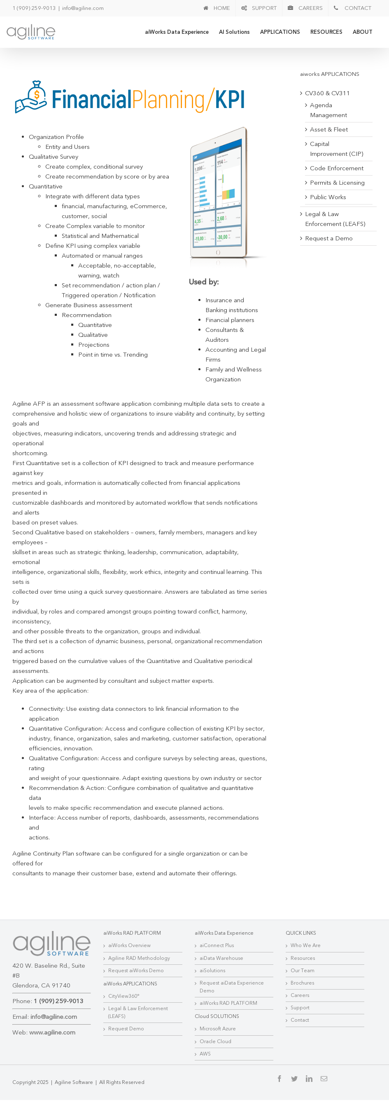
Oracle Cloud (213, 1069)
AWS (203, 1082)
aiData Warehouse (219, 986)
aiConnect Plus (215, 973)
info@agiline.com (83, 8)
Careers (297, 1023)
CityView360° (123, 1024)
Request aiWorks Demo (135, 998)
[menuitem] (213, 8)
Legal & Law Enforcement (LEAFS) (137, 1040)
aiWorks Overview (128, 973)
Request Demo (125, 1057)
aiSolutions (210, 998)
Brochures (299, 1011)
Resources (300, 986)
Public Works (325, 197)
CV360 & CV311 (324, 93)
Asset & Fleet (326, 129)
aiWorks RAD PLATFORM (226, 1031)
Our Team (300, 998)
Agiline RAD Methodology (138, 986)
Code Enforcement (334, 168)
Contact (297, 1048)
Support (297, 1035)
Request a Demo (326, 238)
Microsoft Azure (216, 1057)
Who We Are (303, 973)
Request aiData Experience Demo (230, 1015)
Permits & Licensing (334, 183)
